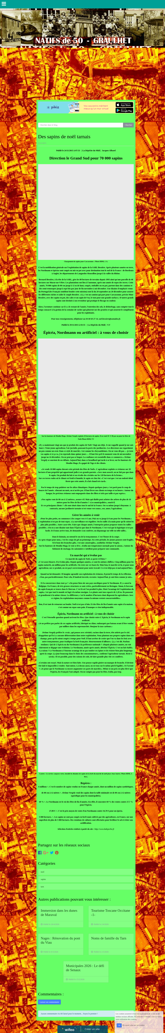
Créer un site (92, 1029)
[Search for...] (80, 125)
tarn (42, 887)
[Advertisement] (82, 72)
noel (42, 872)
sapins (43, 879)
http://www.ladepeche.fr (104, 829)
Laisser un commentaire (49, 1002)
